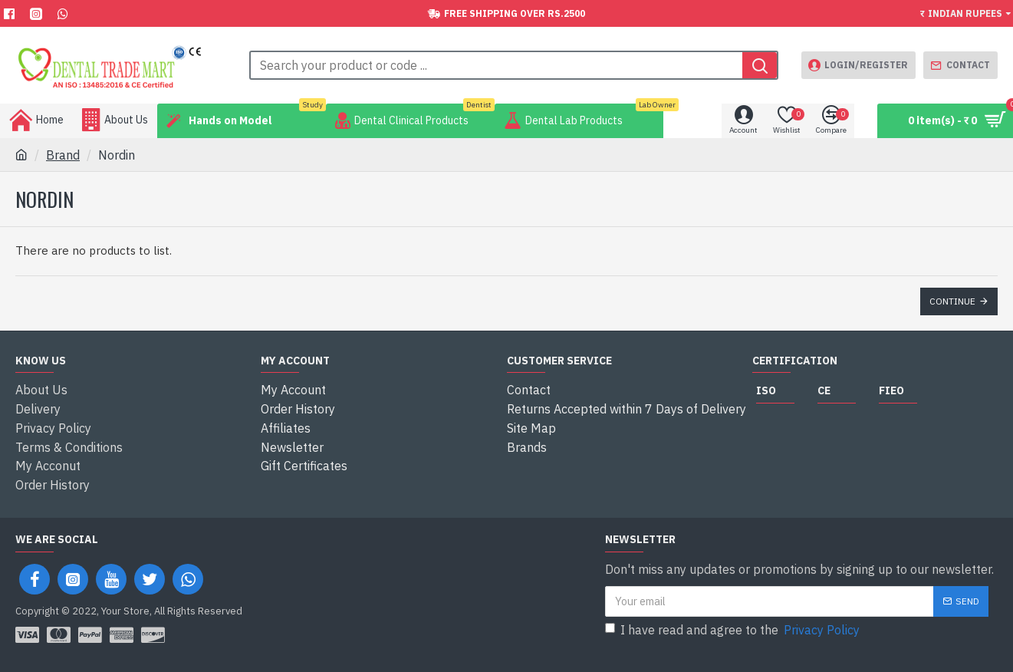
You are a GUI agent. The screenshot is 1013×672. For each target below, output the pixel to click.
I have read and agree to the (733, 627)
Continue (952, 301)
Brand (63, 155)
